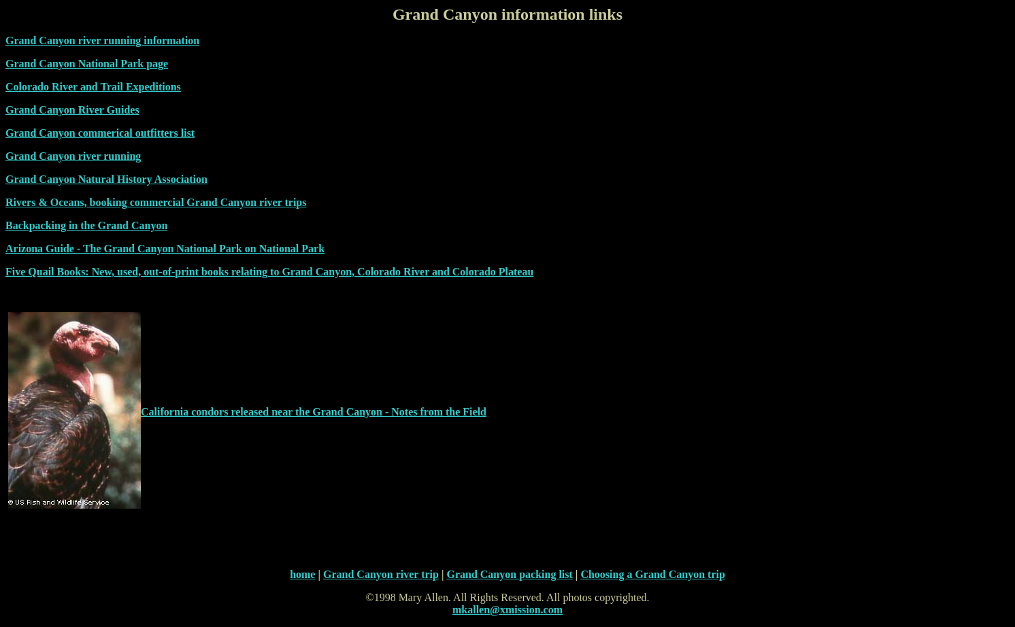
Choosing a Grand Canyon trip (652, 574)
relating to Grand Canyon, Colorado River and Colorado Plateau (381, 271)
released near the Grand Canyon (306, 412)
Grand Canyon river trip (381, 574)
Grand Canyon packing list (509, 574)
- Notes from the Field (434, 412)
